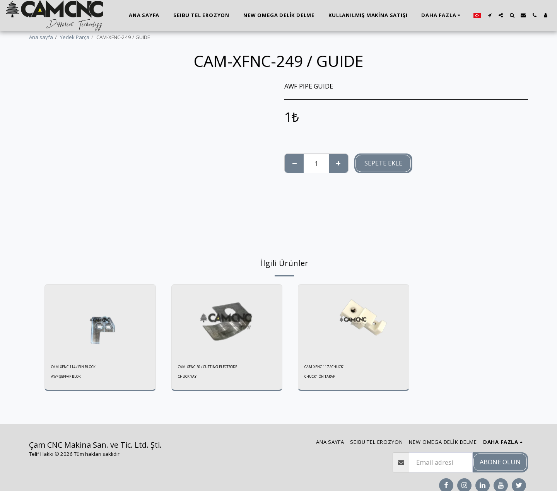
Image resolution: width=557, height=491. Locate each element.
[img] (100, 321)
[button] (489, 15)
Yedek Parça (74, 37)
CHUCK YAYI (189, 379)
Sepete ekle (383, 163)
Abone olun (500, 461)
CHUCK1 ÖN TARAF (323, 379)
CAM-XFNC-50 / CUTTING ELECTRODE (220, 367)
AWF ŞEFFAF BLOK (68, 379)
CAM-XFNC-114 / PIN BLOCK (83, 367)
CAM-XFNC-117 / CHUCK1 (333, 367)
